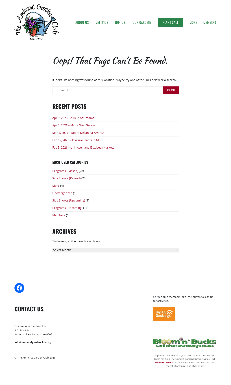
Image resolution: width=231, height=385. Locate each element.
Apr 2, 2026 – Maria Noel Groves (74, 125)
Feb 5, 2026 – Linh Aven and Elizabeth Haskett (83, 147)
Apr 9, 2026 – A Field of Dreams (73, 118)
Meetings (101, 22)
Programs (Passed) (65, 171)
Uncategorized (62, 193)
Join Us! (120, 22)
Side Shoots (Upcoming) (68, 200)
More (193, 22)
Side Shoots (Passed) (66, 178)
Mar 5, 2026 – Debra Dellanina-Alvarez (78, 133)
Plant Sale (170, 22)
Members (209, 22)
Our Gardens (142, 22)
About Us (82, 22)
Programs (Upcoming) (67, 208)
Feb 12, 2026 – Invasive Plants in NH (76, 140)
